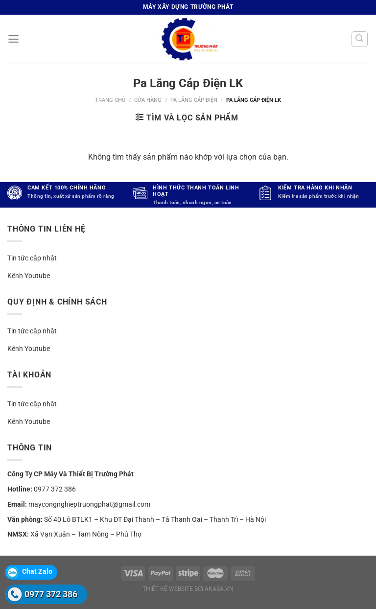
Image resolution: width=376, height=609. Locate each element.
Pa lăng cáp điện (193, 100)
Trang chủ (110, 100)
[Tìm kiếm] (360, 39)
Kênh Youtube (28, 276)
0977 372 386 (55, 489)
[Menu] (13, 39)
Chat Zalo (37, 571)
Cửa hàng (148, 100)
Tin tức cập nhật (32, 258)
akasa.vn (219, 589)
